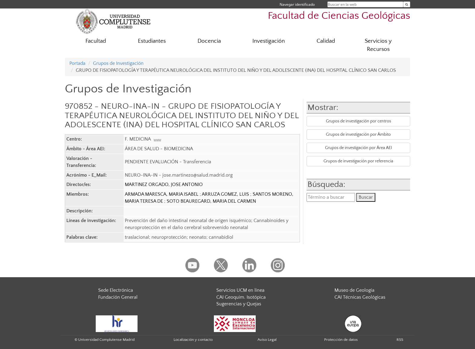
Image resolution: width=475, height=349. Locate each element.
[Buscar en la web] (406, 4)
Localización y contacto (193, 339)
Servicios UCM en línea (240, 290)
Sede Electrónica (115, 290)
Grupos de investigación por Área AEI (358, 147)
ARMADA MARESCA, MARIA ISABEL (162, 194)
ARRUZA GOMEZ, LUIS (226, 194)
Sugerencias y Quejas (238, 304)
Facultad (95, 41)
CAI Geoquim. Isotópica (241, 297)
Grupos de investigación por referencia (358, 161)
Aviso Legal (267, 339)
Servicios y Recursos (378, 45)
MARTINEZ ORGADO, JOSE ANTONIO (164, 184)
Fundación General (118, 297)
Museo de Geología (354, 290)
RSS (400, 339)
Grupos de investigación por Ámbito (358, 134)
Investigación (268, 41)
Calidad (326, 41)
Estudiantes (152, 41)
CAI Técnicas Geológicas (359, 297)
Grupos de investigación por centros (358, 121)
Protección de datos (341, 339)
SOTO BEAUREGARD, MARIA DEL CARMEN (211, 201)
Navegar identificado (297, 4)
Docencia (209, 41)
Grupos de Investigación (118, 63)
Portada (77, 63)
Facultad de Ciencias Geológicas (339, 16)
